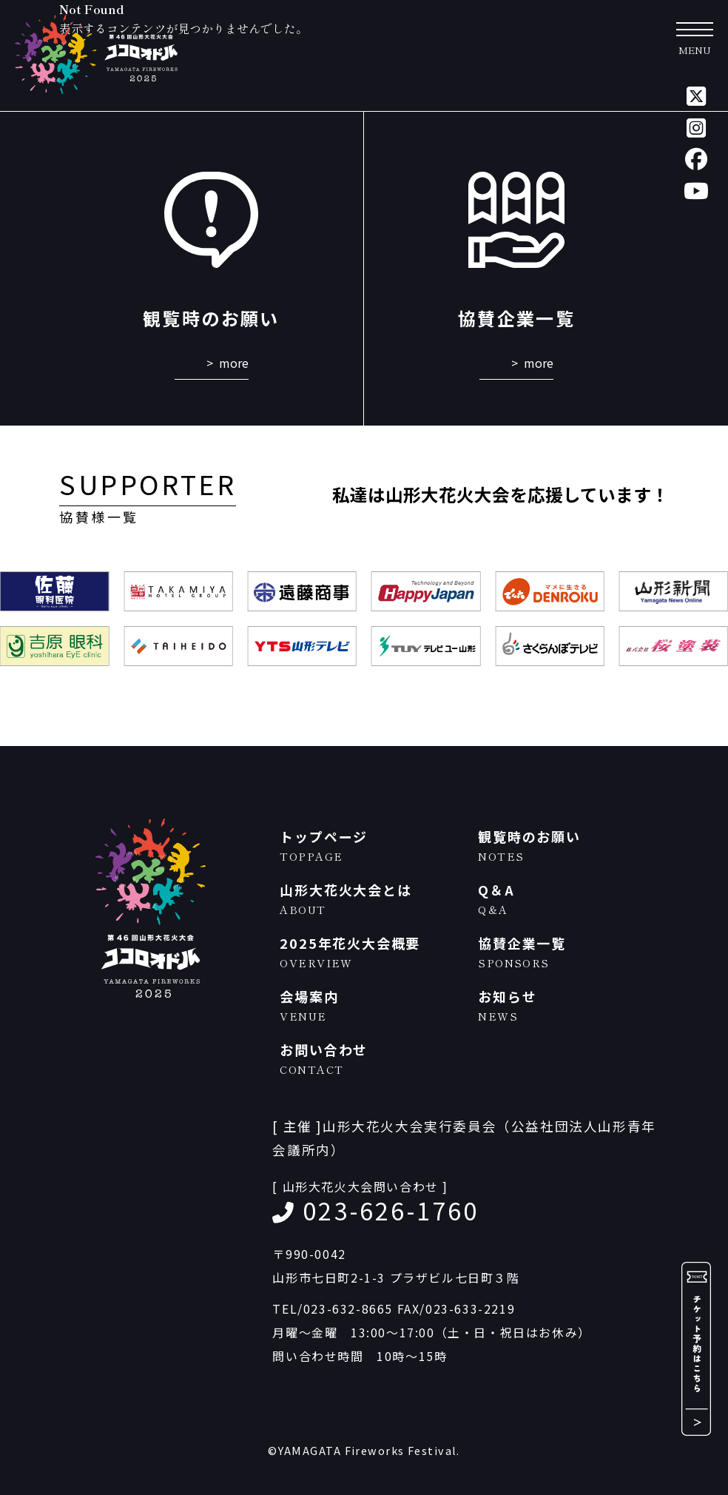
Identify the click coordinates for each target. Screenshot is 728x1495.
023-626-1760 (391, 1210)
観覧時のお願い (569, 845)
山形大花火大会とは (371, 899)
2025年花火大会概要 (371, 952)
